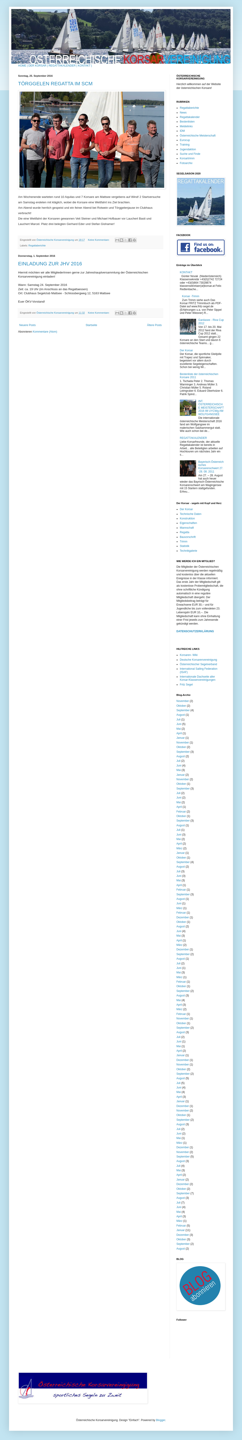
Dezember (182, 917)
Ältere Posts (154, 325)
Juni (178, 724)
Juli (178, 719)
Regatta (184, 532)
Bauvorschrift (188, 537)
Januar (180, 737)
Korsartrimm (187, 158)
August (180, 714)
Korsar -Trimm (190, 296)
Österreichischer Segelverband (198, 664)
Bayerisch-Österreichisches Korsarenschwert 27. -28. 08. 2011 (211, 466)
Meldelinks (186, 126)
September (183, 710)
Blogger (160, 1420)
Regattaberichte (37, 245)
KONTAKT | (85, 65)
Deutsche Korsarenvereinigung (198, 659)
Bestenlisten (187, 121)
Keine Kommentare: (99, 239)
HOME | (23, 65)
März (179, 848)
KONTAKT (186, 272)
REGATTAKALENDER (193, 438)
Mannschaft (187, 527)
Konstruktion (187, 518)
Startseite (91, 325)
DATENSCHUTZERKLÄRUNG (195, 631)
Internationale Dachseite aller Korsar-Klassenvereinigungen (197, 678)
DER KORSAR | (38, 65)
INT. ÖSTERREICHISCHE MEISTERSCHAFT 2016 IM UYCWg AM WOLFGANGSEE (211, 408)
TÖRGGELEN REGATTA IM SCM (55, 83)
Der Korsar (186, 350)
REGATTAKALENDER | (63, 65)
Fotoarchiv (186, 163)
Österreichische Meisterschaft (198, 135)
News (183, 112)
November (182, 701)
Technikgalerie (188, 550)
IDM (182, 130)
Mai (178, 728)
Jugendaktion (188, 149)
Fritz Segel (186, 684)
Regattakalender (190, 117)
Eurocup (185, 140)
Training (185, 144)
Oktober (181, 705)
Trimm (183, 541)
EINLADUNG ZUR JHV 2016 (50, 263)
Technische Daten (190, 514)
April (179, 733)
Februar (181, 811)
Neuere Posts (27, 325)
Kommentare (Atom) (45, 331)
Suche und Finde (190, 153)
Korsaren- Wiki (189, 655)
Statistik (184, 546)
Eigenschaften (188, 523)
